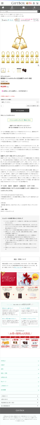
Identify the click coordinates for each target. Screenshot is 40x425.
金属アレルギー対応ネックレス (16, 14)
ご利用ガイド (12, 8)
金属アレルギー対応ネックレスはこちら (14, 247)
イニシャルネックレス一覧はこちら (20, 120)
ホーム (3, 8)
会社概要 (3, 390)
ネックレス (6, 14)
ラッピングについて (23, 8)
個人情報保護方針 (5, 406)
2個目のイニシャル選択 (6, 99)
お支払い (3, 361)
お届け (3, 365)
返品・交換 (4, 373)
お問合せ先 (4, 377)
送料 (2, 369)
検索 (39, 11)
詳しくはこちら (18, 267)
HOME (1, 14)
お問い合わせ (4, 399)
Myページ (34, 8)
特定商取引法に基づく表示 (7, 402)
